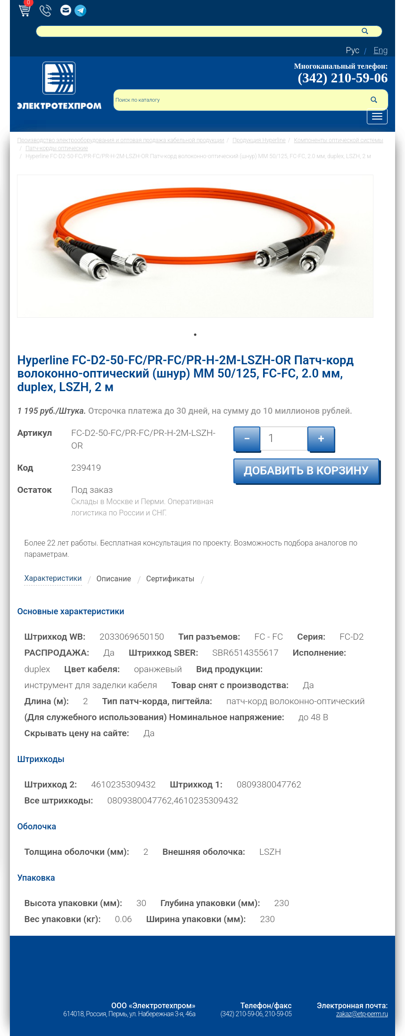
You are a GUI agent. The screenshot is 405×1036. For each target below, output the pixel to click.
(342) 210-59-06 (343, 77)
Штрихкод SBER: (163, 652)
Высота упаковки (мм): (73, 903)
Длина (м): (46, 701)
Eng (380, 50)
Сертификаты (170, 578)
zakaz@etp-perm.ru (362, 1014)
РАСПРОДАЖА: (56, 652)
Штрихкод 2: (50, 784)
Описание (114, 578)
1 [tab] (195, 348)
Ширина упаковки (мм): (196, 919)
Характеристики (53, 578)
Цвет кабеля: (92, 669)
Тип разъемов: (209, 636)
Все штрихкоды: (58, 800)
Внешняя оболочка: (203, 851)
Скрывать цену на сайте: (76, 733)
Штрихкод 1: (196, 784)
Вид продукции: (229, 669)
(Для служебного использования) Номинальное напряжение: (154, 717)
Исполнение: (320, 652)
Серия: (311, 636)
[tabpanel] (195, 257)
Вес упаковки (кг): (62, 919)
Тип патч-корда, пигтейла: (157, 701)
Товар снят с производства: (230, 685)
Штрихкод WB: (54, 636)
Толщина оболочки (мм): (76, 851)
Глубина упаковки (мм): (210, 903)
